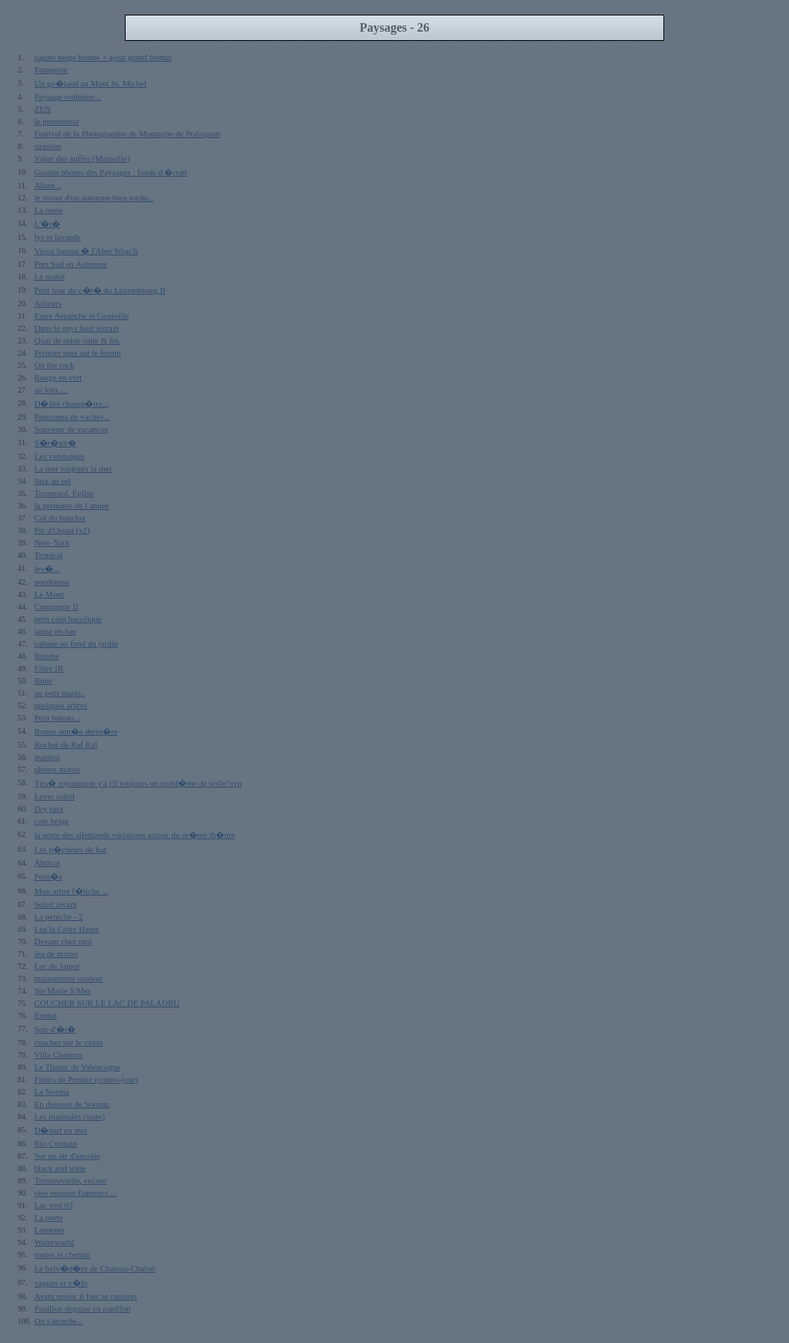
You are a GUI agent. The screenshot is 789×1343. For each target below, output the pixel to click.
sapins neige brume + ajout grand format (104, 57)
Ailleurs (48, 303)
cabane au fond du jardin (77, 643)
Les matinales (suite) (70, 1116)
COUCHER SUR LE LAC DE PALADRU (107, 1002)
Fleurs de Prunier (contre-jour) (87, 1079)
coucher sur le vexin (69, 1042)
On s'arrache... (59, 1320)
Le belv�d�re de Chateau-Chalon (95, 1268)
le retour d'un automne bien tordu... (94, 197)
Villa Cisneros (59, 1054)
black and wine (60, 1168)
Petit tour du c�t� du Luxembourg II (100, 290)
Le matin (50, 276)
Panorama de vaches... (72, 416)
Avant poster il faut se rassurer (86, 1296)
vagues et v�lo (61, 1282)
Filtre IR (49, 668)
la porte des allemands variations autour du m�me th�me (135, 834)
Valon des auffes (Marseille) (82, 158)
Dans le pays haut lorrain (77, 327)
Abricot (48, 862)
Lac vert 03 (54, 1205)
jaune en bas (55, 631)
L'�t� (48, 223)
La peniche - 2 (59, 916)
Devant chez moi (63, 941)
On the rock (55, 364)
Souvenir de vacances (71, 429)
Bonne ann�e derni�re (76, 731)
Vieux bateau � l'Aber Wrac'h (87, 250)
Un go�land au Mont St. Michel (90, 83)
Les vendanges (60, 456)
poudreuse (52, 581)
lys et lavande (58, 236)
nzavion (48, 145)
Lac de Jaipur (57, 965)
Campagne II (57, 606)
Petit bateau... (58, 717)
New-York (52, 542)
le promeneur (57, 121)
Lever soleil (55, 796)
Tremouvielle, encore (71, 1180)
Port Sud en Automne (71, 263)
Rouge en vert (58, 377)
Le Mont (49, 594)
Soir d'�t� (55, 1029)
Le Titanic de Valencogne (78, 1066)
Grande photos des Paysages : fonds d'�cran (111, 172)
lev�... (47, 568)
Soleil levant (56, 904)
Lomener (50, 1229)
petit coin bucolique (68, 618)
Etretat (46, 1015)
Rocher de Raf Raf (66, 744)
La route (49, 209)
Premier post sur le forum (78, 352)
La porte (49, 1217)
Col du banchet (60, 517)
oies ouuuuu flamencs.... (76, 1192)
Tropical (49, 554)
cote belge (52, 820)
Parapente (51, 69)
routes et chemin (63, 1254)
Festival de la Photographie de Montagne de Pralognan (127, 133)
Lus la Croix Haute (67, 928)
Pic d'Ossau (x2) (62, 530)
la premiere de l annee (72, 505)
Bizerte (47, 655)
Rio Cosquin (56, 1143)
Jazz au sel (53, 480)
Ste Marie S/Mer (63, 990)
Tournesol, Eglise (64, 493)
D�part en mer (61, 1130)
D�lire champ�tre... (72, 403)
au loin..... (52, 389)
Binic (44, 680)
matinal (47, 756)
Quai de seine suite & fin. (78, 340)
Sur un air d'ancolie (67, 1155)
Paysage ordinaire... (68, 96)
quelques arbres (61, 705)
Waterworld (55, 1242)
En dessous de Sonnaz (72, 1103)
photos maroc (58, 769)
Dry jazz (49, 808)
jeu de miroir (57, 953)
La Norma (52, 1091)
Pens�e (49, 876)
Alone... (48, 185)
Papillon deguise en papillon (83, 1308)
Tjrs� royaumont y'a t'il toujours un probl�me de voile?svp (138, 783)
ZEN (43, 108)
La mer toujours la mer (73, 468)
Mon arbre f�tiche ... (72, 891)
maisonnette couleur (69, 978)
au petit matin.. (60, 692)
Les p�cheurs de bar (71, 849)
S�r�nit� (55, 442)
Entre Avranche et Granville (82, 315)
